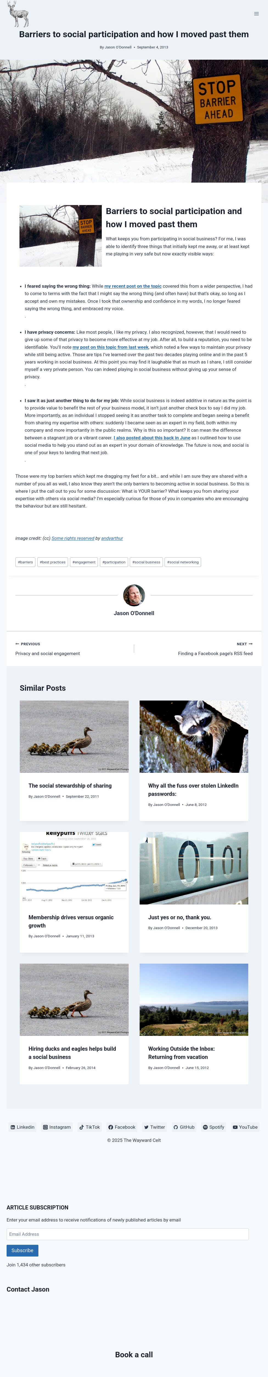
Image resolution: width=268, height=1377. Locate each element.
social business (146, 562)
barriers (25, 562)
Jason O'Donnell (118, 47)
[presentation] (74, 737)
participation (114, 562)
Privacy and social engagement (72, 648)
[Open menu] (256, 13)
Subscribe (22, 1250)
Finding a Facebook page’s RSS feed (196, 648)
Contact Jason (28, 1289)
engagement (83, 562)
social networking (183, 562)
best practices (53, 562)
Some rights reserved (73, 538)
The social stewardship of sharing (70, 785)
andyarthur (112, 538)
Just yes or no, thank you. (179, 917)
